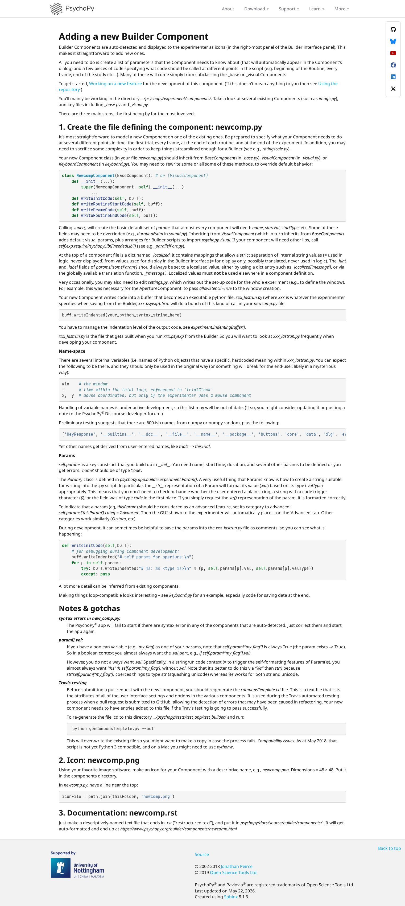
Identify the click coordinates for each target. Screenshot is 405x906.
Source (202, 854)
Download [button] (256, 9)
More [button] (341, 9)
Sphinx (231, 897)
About (228, 9)
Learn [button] (316, 9)
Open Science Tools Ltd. (234, 872)
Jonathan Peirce (237, 866)
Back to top (389, 848)
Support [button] (289, 9)
